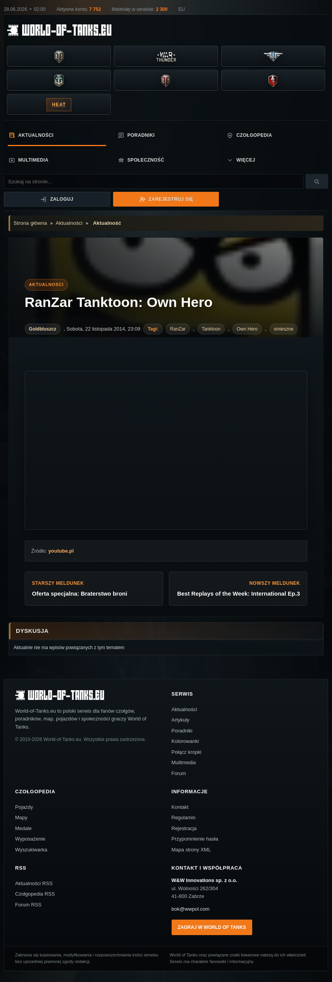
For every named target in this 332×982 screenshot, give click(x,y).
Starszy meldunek (94, 589)
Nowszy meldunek (238, 589)
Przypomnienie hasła (195, 839)
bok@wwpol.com (191, 909)
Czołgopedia (249, 135)
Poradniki (136, 135)
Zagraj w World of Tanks (212, 927)
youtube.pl (61, 551)
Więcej (241, 160)
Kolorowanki (185, 741)
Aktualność (107, 223)
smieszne (284, 329)
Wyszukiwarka (31, 850)
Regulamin (184, 817)
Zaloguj (56, 199)
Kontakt (180, 807)
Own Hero (247, 329)
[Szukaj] (317, 181)
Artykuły (180, 720)
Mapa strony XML (191, 850)
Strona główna (30, 223)
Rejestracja (184, 828)
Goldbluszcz (43, 329)
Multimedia (28, 160)
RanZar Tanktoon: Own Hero (119, 302)
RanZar (178, 329)
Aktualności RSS (34, 883)
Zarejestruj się (166, 199)
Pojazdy (24, 807)
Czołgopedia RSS (35, 894)
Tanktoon (211, 329)
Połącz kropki (186, 752)
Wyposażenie (30, 839)
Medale (23, 828)
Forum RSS (28, 905)
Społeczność (141, 160)
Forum (179, 773)
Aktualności (31, 135)
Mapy (21, 817)
